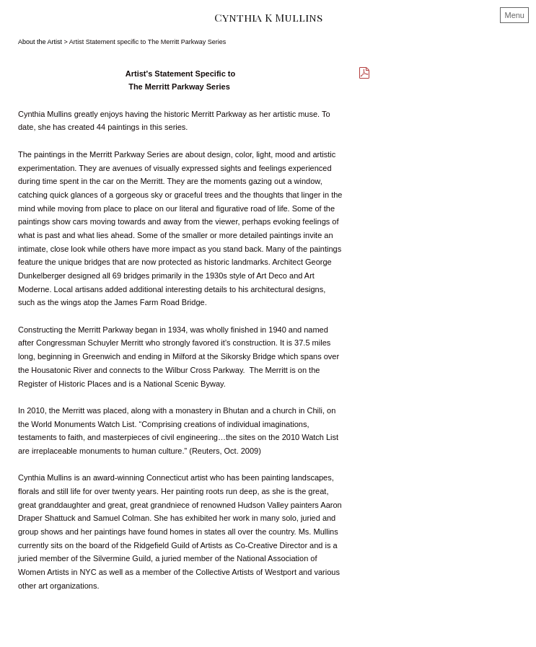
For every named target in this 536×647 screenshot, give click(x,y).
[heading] (268, 18)
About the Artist (40, 41)
